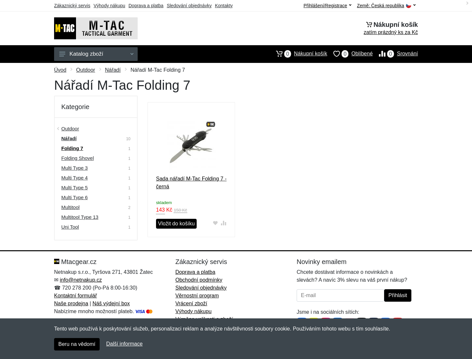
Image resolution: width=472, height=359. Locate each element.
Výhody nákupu (109, 5)
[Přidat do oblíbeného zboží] (215, 223)
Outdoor (85, 70)
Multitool (70, 207)
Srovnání (395, 54)
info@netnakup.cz (81, 280)
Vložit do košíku (176, 223)
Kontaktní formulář (75, 295)
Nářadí (113, 70)
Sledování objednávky (189, 5)
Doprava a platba (146, 5)
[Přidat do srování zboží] (224, 223)
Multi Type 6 (74, 197)
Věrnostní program (197, 295)
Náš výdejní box (111, 303)
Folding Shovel (77, 158)
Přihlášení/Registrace (327, 5)
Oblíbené (350, 54)
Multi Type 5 (74, 187)
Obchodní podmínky (198, 280)
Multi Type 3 (74, 168)
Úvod (60, 70)
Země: (386, 5)
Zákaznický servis (72, 5)
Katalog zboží (96, 54)
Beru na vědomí (76, 344)
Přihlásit (397, 295)
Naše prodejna (71, 303)
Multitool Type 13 (79, 217)
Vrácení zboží (191, 303)
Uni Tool (70, 227)
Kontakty (224, 5)
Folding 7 (72, 148)
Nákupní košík (298, 54)
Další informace (124, 344)
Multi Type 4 (74, 177)
